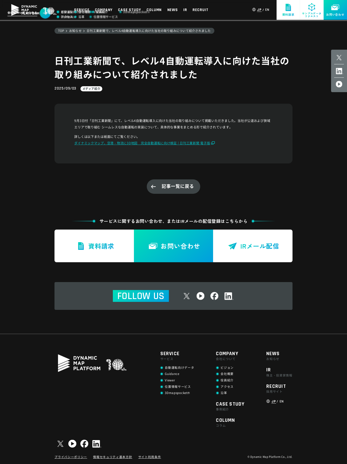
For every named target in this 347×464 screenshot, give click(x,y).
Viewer (170, 380)
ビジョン (227, 367)
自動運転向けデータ (179, 367)
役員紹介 (227, 380)
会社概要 (227, 374)
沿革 (224, 393)
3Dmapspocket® (177, 393)
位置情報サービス (178, 386)
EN (267, 10)
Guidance (172, 374)
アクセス (227, 386)
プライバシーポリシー (70, 457)
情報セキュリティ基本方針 (112, 457)
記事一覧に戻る (178, 186)
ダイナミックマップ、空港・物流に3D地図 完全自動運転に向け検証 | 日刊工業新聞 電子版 (142, 143)
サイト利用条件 (149, 457)
